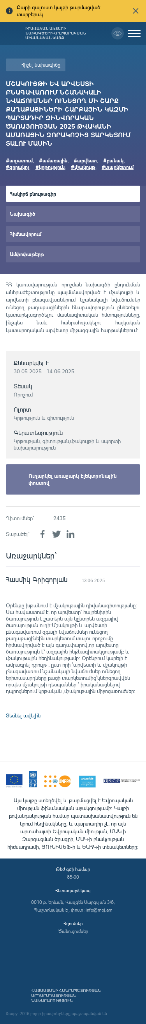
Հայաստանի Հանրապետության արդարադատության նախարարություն (66, 995)
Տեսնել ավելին (23, 715)
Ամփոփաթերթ (27, 254)
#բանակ (113, 160)
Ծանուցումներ (73, 931)
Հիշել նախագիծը (40, 65)
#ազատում (19, 160)
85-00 (73, 877)
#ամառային (53, 160)
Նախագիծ (22, 213)
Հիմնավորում (25, 234)
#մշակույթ (83, 167)
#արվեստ (85, 160)
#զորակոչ (17, 167)
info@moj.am (99, 910)
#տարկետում (118, 167)
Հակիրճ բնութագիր (33, 193)
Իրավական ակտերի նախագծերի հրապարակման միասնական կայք (55, 33)
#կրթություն (50, 167)
